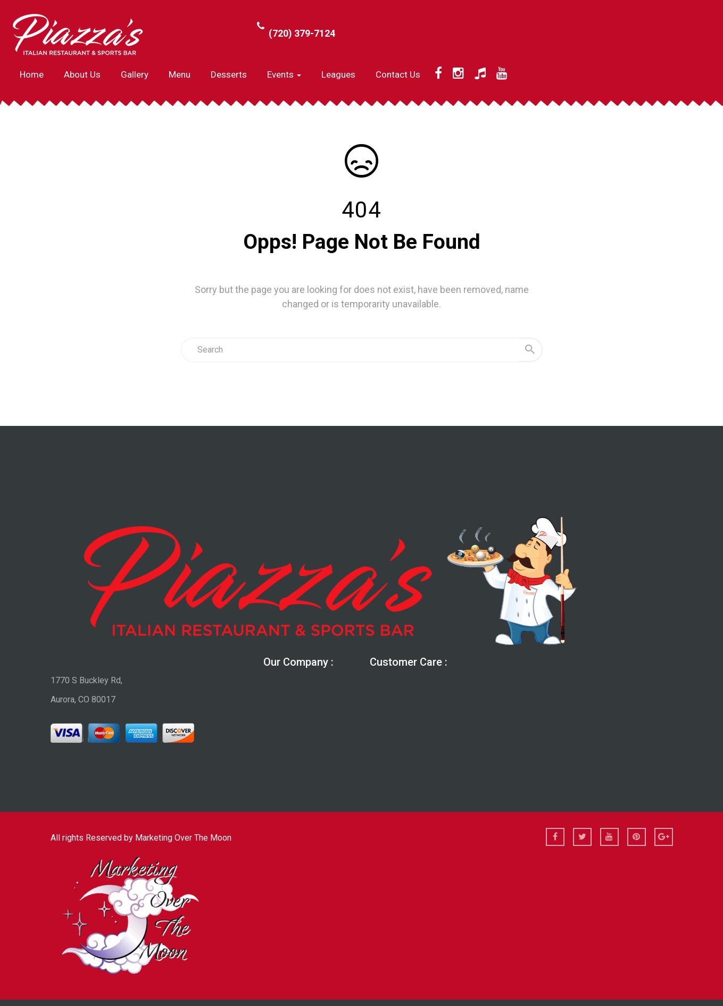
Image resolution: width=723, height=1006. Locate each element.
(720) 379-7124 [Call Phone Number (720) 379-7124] (302, 33)
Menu (179, 74)
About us (82, 74)
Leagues (338, 74)
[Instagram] (458, 73)
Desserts (229, 74)
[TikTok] (480, 73)
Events (284, 74)
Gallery (134, 74)
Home (32, 74)
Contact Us (398, 74)
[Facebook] (438, 73)
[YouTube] (502, 73)
